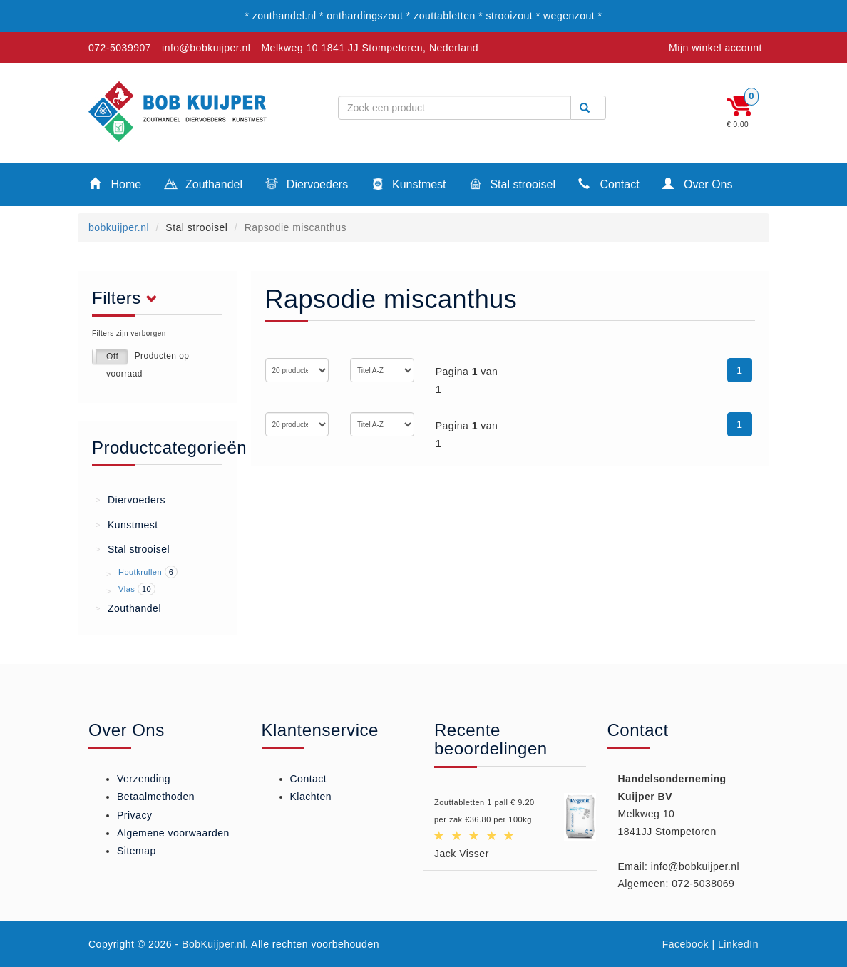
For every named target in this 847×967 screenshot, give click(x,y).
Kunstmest (408, 185)
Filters (128, 298)
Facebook (685, 944)
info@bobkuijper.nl (206, 47)
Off (112, 357)
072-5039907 (119, 47)
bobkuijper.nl (118, 227)
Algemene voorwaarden (173, 833)
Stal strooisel (512, 185)
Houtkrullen (140, 572)
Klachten (311, 796)
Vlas (126, 589)
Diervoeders (306, 185)
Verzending (143, 778)
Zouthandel (203, 185)
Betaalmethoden (156, 796)
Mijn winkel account (715, 47)
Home (115, 183)
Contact (609, 183)
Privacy (134, 815)
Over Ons (697, 183)
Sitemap (136, 850)
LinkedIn (738, 944)
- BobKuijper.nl (210, 944)
